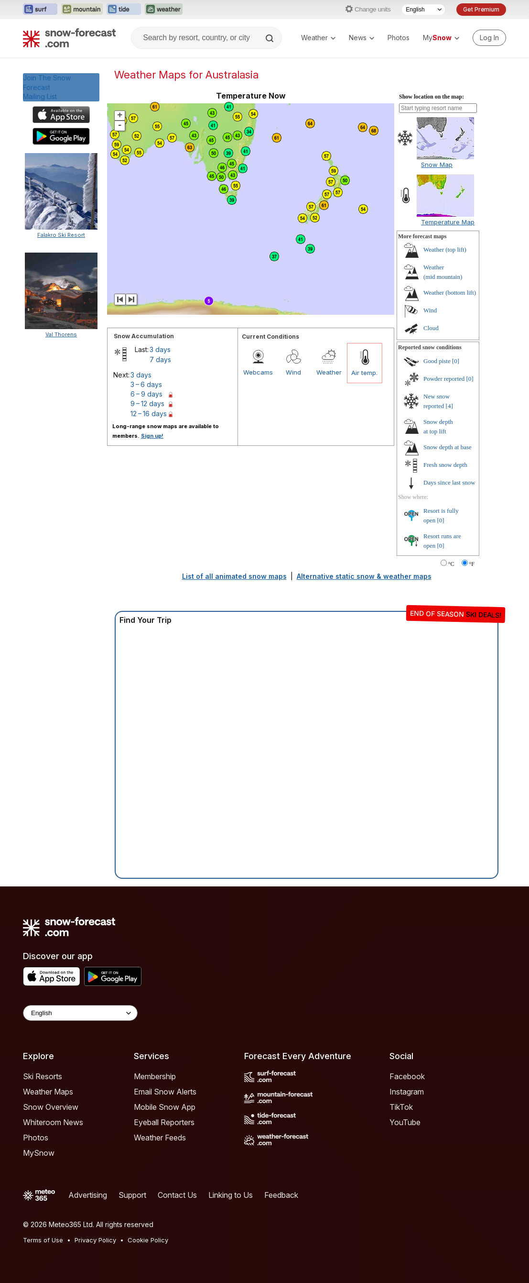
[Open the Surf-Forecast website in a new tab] (40, 9)
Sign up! (152, 435)
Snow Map (437, 164)
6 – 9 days (146, 394)
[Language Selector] (423, 9)
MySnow (38, 1153)
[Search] (270, 38)
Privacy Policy (95, 1240)
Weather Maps (48, 1091)
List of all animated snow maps (234, 576)
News (361, 37)
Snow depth (447, 447)
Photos (399, 37)
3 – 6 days (146, 384)
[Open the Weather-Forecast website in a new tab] (164, 9)
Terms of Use (43, 1240)
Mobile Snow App (164, 1107)
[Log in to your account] (489, 38)
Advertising (87, 1195)
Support (132, 1195)
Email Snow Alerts (165, 1091)
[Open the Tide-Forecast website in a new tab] (124, 9)
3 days (160, 349)
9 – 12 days (147, 403)
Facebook (407, 1076)
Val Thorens (61, 334)
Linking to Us (230, 1195)
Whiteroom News (53, 1122)
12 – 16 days (148, 413)
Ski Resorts (42, 1076)
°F (472, 564)
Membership (155, 1076)
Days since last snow (449, 482)
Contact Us (177, 1195)
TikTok (401, 1107)
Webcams (258, 372)
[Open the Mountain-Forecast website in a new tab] (82, 9)
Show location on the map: (431, 96)
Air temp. (364, 372)
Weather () (444, 249)
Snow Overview (50, 1107)
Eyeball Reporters (164, 1122)
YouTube (405, 1122)
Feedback (281, 1195)
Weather (318, 37)
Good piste (437, 361)
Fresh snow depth (445, 464)
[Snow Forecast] (69, 37)
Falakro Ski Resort (61, 235)
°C (451, 564)
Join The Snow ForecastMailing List (47, 87)
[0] (455, 361)
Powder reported (443, 378)
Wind (293, 372)
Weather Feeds (160, 1137)
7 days (160, 359)
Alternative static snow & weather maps (364, 576)
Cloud (431, 328)
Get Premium (481, 9)
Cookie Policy (148, 1240)
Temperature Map (448, 222)
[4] (449, 405)
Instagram (406, 1091)
